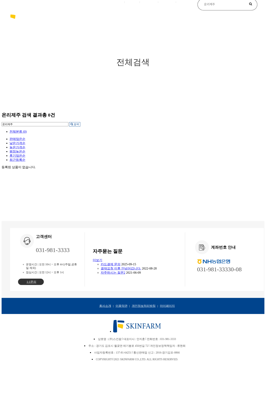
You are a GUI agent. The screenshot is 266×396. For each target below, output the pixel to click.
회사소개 (105, 305)
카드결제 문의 (111, 264)
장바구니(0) (149, 1)
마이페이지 (167, 1)
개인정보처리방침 (144, 305)
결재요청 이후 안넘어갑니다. (121, 268)
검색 (75, 124)
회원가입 (132, 1)
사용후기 (183, 1)
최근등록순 (17, 159)
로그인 (119, 1)
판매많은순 (17, 139)
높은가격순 (17, 147)
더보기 (97, 260)
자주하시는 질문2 (113, 272)
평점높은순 (17, 151)
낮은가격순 (17, 143)
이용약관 (121, 305)
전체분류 (18, 131)
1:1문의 (31, 281)
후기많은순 (17, 155)
